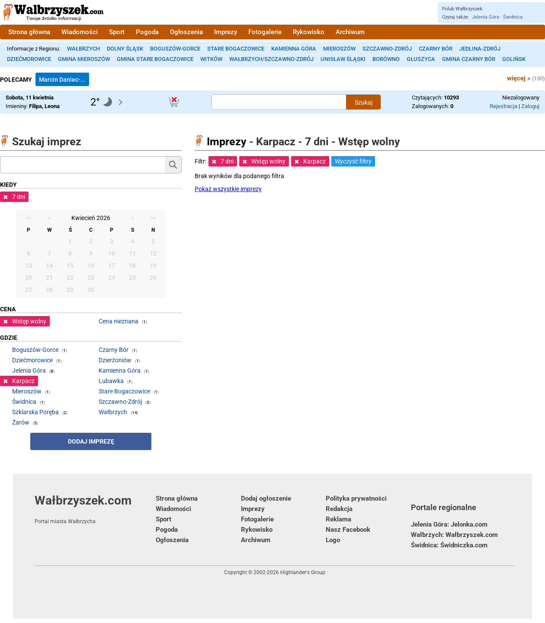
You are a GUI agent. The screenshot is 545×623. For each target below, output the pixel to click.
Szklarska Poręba (35, 412)
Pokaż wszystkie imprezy (228, 188)
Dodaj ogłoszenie (266, 498)
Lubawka (111, 380)
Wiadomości (79, 32)
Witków (211, 59)
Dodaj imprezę (91, 441)
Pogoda (147, 32)
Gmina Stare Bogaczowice (155, 59)
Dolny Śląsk (125, 48)
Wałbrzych (83, 48)
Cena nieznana (118, 321)
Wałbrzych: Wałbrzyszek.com (454, 535)
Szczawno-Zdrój (387, 48)
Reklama (338, 519)
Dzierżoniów (115, 360)
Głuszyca (421, 59)
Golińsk (514, 59)
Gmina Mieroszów (84, 59)
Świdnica (513, 17)
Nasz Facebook (348, 530)
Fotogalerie (265, 32)
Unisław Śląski (343, 59)
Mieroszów (339, 48)
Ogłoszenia (186, 32)
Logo (333, 540)
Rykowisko (308, 32)
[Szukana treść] (279, 102)
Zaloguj (530, 106)
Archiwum (350, 32)
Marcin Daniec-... (62, 79)
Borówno (386, 59)
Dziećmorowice (29, 59)
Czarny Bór (435, 48)
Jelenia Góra (485, 17)
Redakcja (339, 509)
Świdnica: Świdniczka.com (449, 545)
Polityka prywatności (356, 498)
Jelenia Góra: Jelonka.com (449, 524)
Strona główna (29, 32)
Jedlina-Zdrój (479, 48)
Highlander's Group (302, 572)
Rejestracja (503, 106)
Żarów (20, 422)
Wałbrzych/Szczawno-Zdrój (271, 59)
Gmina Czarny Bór (468, 59)
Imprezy (225, 32)
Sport (117, 32)
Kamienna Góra (293, 48)
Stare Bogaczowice (235, 48)
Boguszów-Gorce (175, 48)
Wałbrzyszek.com (95, 508)
